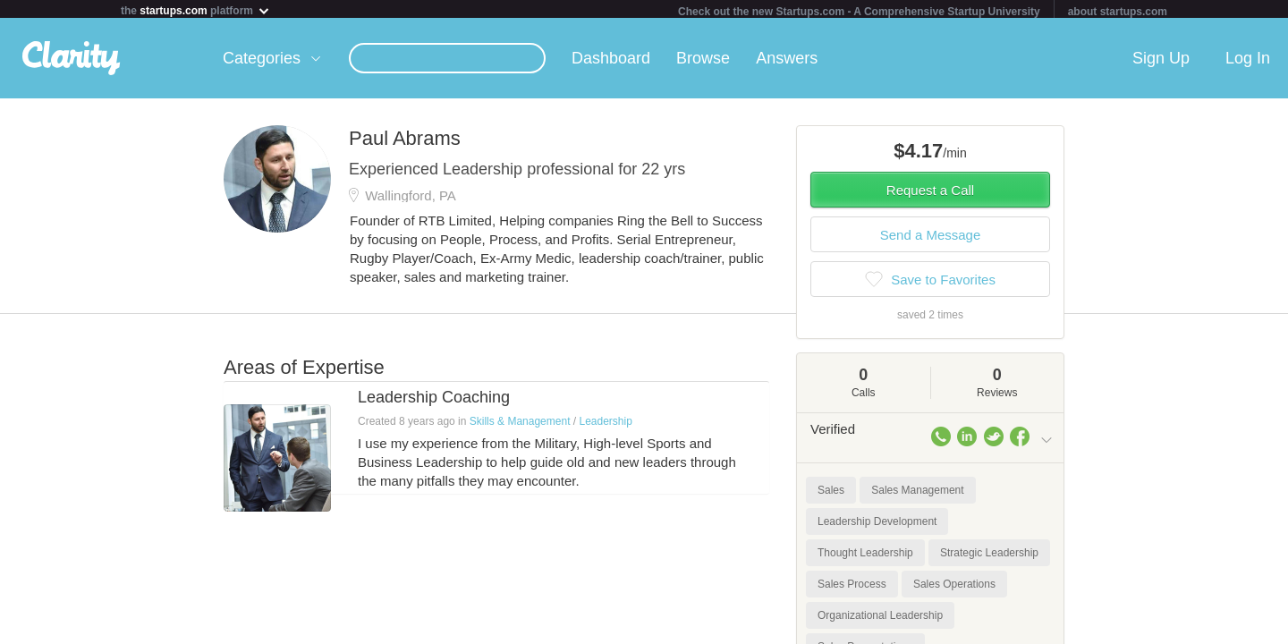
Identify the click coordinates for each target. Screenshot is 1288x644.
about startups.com (1117, 11)
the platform (196, 10)
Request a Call (930, 193)
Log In (1247, 62)
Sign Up (1161, 62)
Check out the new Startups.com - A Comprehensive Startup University (859, 11)
